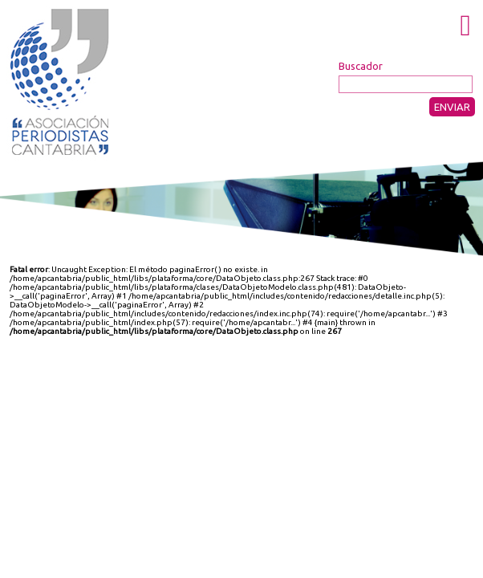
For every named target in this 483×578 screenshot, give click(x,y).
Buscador (361, 65)
